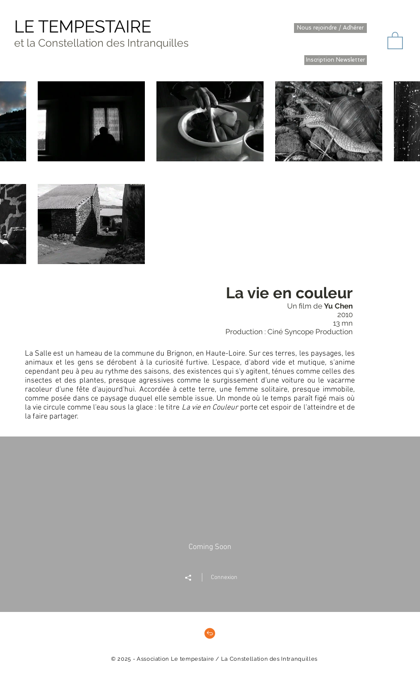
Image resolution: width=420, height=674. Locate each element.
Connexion (224, 577)
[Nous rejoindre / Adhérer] (330, 28)
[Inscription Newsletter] (335, 60)
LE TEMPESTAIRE (82, 26)
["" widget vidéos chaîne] (210, 524)
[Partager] (192, 577)
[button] (395, 40)
